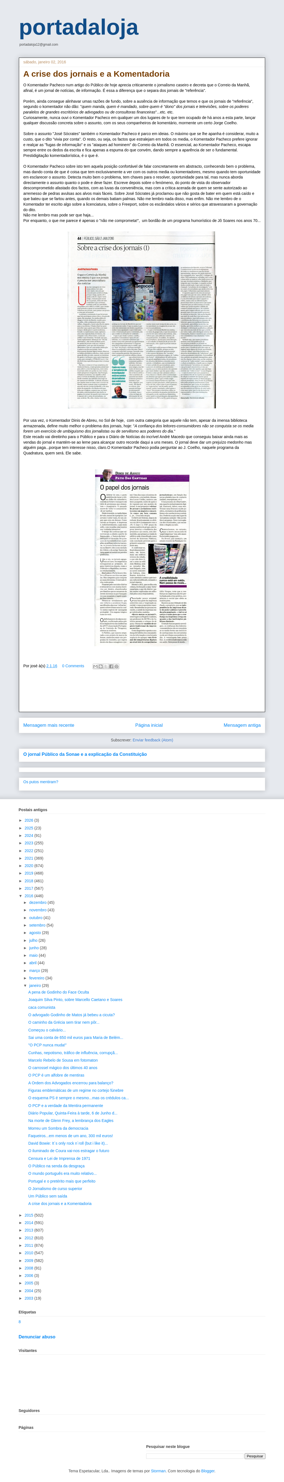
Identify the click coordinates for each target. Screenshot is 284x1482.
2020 (29, 865)
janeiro (35, 985)
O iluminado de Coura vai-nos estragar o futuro (68, 1151)
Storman (158, 1471)
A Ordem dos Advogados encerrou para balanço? (70, 1083)
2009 (29, 1260)
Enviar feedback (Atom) (153, 740)
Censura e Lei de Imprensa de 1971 (59, 1158)
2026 (29, 820)
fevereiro (37, 978)
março (35, 970)
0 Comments (73, 666)
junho (34, 948)
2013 (29, 1230)
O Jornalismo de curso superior (55, 1188)
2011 (29, 1245)
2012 (29, 1238)
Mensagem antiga (242, 725)
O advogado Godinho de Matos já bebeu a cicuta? (71, 1015)
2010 (29, 1253)
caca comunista (41, 1007)
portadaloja (78, 27)
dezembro (38, 902)
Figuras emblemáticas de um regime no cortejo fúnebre (75, 1090)
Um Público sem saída (47, 1196)
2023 (29, 843)
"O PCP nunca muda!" (47, 1045)
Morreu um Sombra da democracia (58, 1128)
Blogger (207, 1471)
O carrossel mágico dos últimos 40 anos (62, 1067)
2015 (29, 1215)
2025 (29, 828)
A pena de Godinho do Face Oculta (58, 992)
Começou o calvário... (47, 1030)
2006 (29, 1275)
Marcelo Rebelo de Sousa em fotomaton (63, 1060)
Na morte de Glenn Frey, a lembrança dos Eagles (70, 1120)
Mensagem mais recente (48, 725)
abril (33, 963)
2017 (29, 888)
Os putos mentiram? (40, 782)
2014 (29, 1222)
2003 (29, 1298)
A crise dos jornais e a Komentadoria (60, 1203)
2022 (29, 851)
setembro (37, 925)
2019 (29, 873)
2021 (29, 858)
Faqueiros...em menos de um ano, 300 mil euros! (70, 1136)
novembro (38, 910)
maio (34, 955)
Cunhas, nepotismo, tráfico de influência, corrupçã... (73, 1053)
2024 (29, 835)
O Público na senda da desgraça (56, 1166)
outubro (36, 917)
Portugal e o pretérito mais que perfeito (61, 1181)
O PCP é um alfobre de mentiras (56, 1075)
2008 (29, 1268)
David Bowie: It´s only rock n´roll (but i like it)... (68, 1143)
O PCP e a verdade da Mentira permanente (65, 1105)
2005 (29, 1283)
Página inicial (149, 725)
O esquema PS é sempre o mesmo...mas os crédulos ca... (78, 1098)
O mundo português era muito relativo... (62, 1173)
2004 (29, 1291)
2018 (29, 881)
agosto (35, 932)
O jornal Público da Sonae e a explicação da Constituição (85, 754)
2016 (29, 896)
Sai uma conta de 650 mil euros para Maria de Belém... (75, 1037)
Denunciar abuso (37, 1336)
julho (33, 940)
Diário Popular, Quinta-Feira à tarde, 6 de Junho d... (72, 1113)
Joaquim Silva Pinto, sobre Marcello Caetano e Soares (75, 999)
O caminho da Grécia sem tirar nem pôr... (64, 1022)
